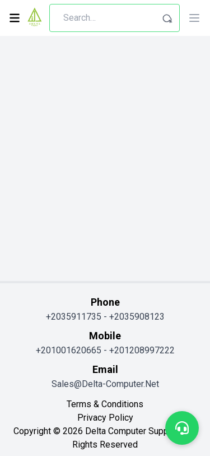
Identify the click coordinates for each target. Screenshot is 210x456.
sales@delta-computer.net (105, 384)
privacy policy (105, 417)
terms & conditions (105, 404)
